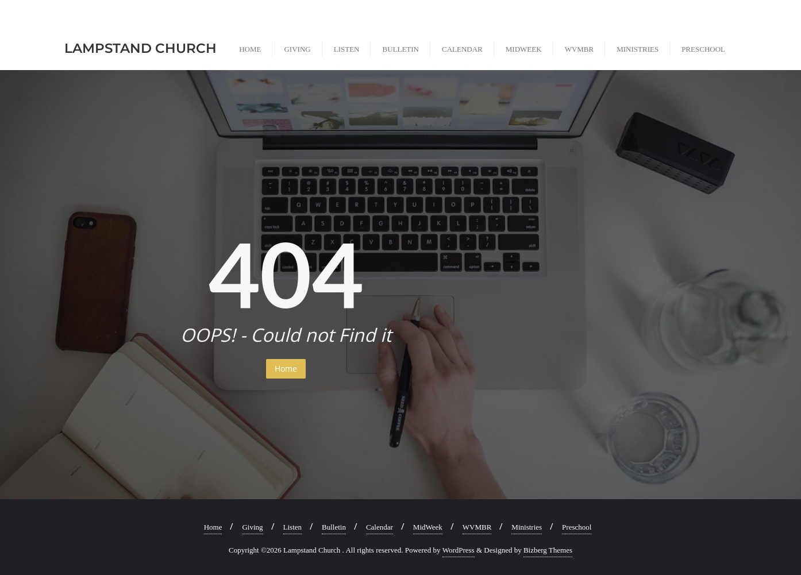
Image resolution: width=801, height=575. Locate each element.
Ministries (526, 527)
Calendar (379, 527)
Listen (292, 527)
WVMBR (477, 527)
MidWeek (427, 527)
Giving (252, 527)
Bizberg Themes (547, 550)
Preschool (576, 527)
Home (286, 368)
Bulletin (334, 527)
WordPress (458, 550)
